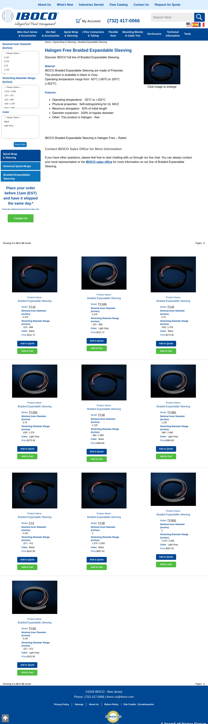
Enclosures (154, 33)
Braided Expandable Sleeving (92, 42)
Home (48, 42)
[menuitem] (20, 53)
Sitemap (79, 704)
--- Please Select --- (12, 53)
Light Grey (8, 126)
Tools (187, 33)
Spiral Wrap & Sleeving (71, 34)
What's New (65, 4)
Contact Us (141, 4)
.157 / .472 (9, 95)
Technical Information (173, 34)
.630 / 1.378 (9, 104)
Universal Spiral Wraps (17, 166)
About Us (44, 4)
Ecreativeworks (146, 704)
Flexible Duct (113, 34)
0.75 (6, 66)
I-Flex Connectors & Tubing (93, 34)
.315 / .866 (9, 100)
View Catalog (118, 4)
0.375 (6, 61)
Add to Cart (27, 351)
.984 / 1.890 (9, 108)
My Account (91, 21)
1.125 (6, 70)
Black (6, 121)
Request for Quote (167, 4)
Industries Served (91, 4)
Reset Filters (20, 144)
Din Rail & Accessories (51, 34)
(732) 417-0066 (123, 20)
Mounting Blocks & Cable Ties (132, 34)
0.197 (6, 57)
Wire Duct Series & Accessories (27, 34)
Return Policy (111, 704)
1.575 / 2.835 (10, 91)
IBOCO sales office (99, 161)
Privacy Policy (61, 704)
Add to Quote (27, 343)
